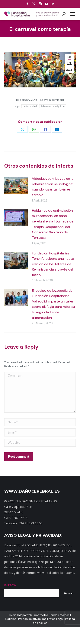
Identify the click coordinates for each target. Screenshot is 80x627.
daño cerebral (30, 106)
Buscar (68, 593)
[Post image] (16, 185)
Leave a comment (52, 100)
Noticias (10, 619)
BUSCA (10, 585)
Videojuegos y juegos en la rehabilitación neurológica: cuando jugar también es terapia (52, 186)
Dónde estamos (59, 615)
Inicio (12, 615)
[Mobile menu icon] (73, 14)
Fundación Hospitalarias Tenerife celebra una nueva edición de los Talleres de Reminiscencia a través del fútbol (53, 264)
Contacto (40, 615)
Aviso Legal (55, 619)
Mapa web (25, 615)
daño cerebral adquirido (53, 106)
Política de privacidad (32, 619)
